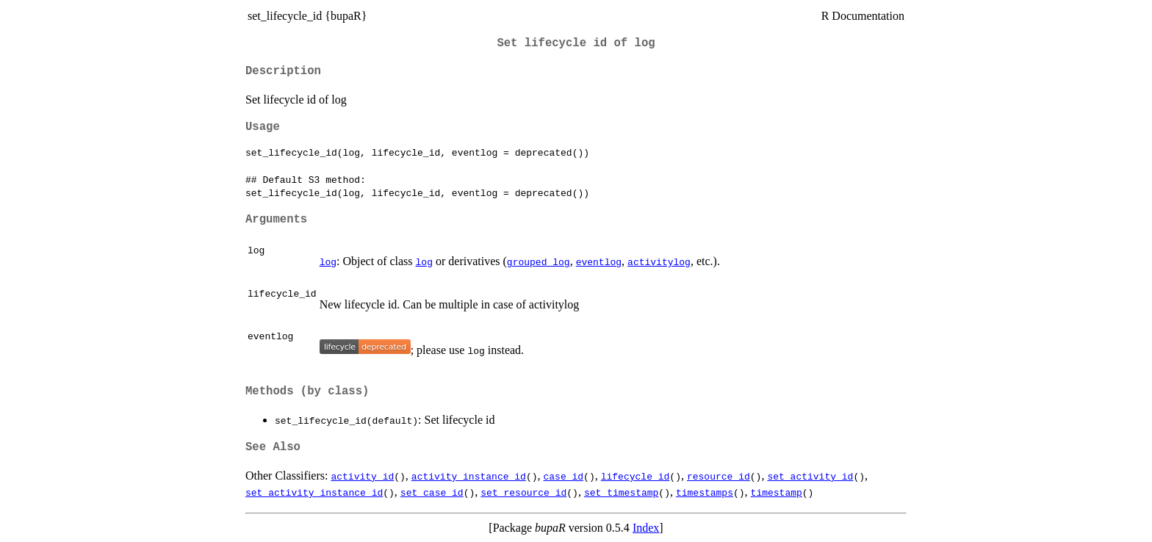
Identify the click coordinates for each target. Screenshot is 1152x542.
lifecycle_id (635, 476)
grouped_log (538, 261)
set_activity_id (810, 476)
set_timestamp (621, 492)
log (328, 261)
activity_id (362, 476)
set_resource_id (523, 492)
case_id (563, 476)
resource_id (718, 476)
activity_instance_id (468, 476)
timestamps (704, 492)
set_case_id (432, 492)
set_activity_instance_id (314, 492)
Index (646, 527)
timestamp (776, 492)
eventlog (599, 261)
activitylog (659, 261)
